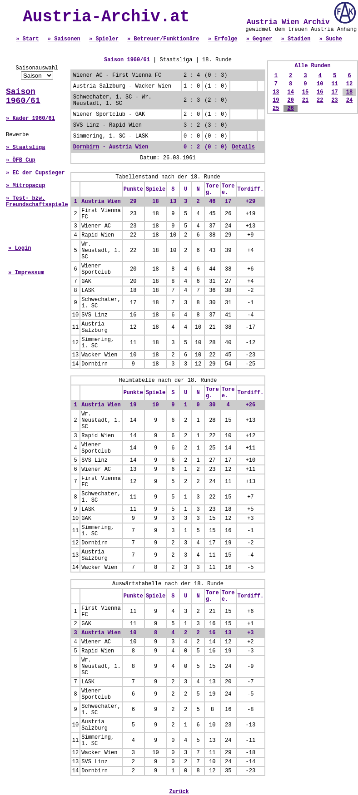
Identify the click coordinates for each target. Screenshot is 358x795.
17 (334, 92)
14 (290, 92)
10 (320, 84)
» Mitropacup (25, 186)
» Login (19, 248)
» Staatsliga (25, 147)
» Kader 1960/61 (30, 118)
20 (290, 100)
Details (243, 147)
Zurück (179, 792)
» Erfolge (223, 39)
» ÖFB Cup (20, 160)
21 (305, 100)
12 (349, 84)
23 (334, 100)
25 (276, 108)
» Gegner (259, 39)
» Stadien (296, 39)
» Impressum (26, 273)
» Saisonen (64, 39)
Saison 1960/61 (23, 96)
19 (276, 100)
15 (305, 92)
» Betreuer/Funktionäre (163, 39)
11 (334, 84)
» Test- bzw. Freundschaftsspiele (37, 201)
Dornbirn (86, 147)
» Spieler (104, 39)
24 (349, 100)
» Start (27, 39)
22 (320, 100)
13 (276, 92)
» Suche (330, 39)
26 (290, 108)
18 (349, 92)
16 (320, 92)
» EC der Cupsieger (35, 173)
